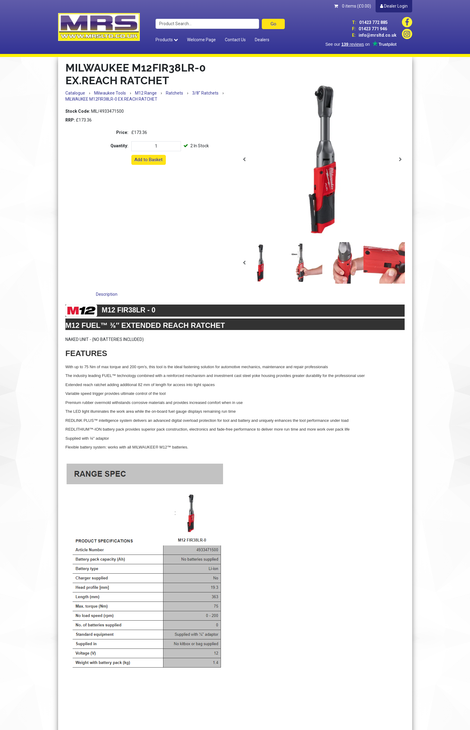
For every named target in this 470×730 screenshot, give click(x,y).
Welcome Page (201, 39)
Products (167, 39)
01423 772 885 (370, 22)
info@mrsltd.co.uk (374, 35)
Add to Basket (148, 159)
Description (106, 294)
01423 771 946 (369, 28)
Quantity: (119, 145)
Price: (122, 132)
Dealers (262, 39)
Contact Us (235, 39)
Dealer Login (394, 6)
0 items (352, 6)
